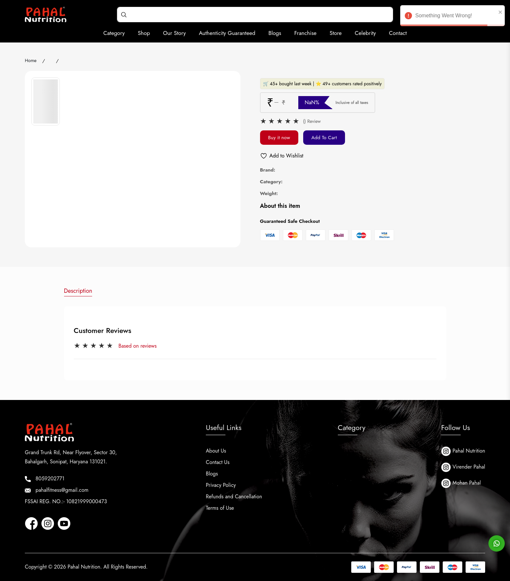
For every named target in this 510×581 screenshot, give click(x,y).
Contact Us (217, 462)
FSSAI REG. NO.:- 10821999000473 (66, 501)
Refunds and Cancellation (234, 496)
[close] (500, 11)
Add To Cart (324, 137)
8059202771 (44, 478)
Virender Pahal (463, 467)
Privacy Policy (221, 485)
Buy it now (279, 137)
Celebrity (365, 33)
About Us (216, 451)
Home (31, 60)
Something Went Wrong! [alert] (452, 16)
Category (113, 33)
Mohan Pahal (461, 483)
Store (336, 33)
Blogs (274, 33)
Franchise (305, 33)
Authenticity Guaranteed (227, 33)
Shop (144, 33)
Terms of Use (220, 508)
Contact (397, 33)
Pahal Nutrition (463, 451)
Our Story (174, 33)
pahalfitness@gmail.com (57, 490)
